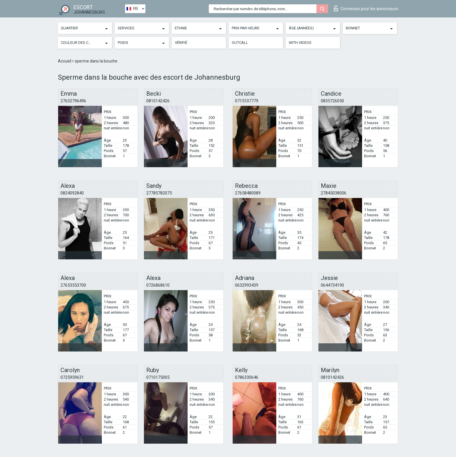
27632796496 (73, 100)
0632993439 (246, 285)
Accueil (65, 61)
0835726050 (332, 100)
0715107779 (246, 100)
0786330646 (246, 377)
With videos (300, 42)
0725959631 (72, 377)
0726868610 (158, 285)
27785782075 (159, 193)
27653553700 (73, 285)
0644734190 (332, 285)
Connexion (366, 8)
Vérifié (181, 42)
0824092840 (72, 193)
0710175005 (158, 377)
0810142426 (158, 100)
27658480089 (248, 193)
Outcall (240, 42)
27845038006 (333, 193)
